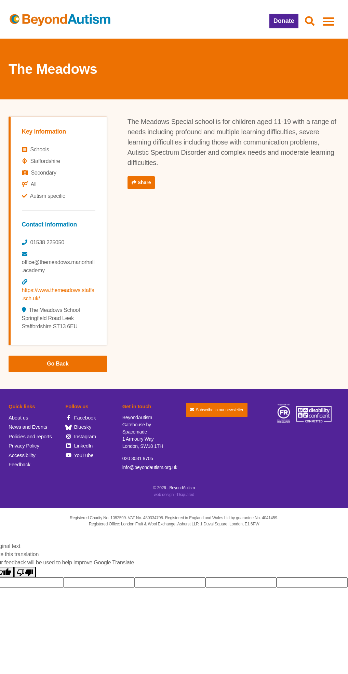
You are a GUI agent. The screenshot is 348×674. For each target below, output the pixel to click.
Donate (283, 20)
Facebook (80, 418)
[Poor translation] (25, 572)
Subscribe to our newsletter (216, 410)
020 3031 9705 (137, 458)
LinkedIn (79, 446)
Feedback (19, 464)
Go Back (57, 364)
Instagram (80, 436)
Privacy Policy (24, 446)
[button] (309, 21)
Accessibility (22, 455)
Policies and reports (30, 436)
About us (18, 418)
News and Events (28, 427)
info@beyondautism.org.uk (149, 467)
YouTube (79, 455)
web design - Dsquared (174, 494)
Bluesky (78, 427)
